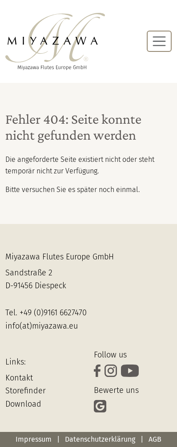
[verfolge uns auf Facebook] (99, 372)
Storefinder (25, 391)
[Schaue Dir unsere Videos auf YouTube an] (131, 372)
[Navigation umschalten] (159, 41)
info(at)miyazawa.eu (41, 326)
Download (23, 404)
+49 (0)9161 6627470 (53, 313)
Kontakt (19, 378)
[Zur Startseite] (55, 41)
